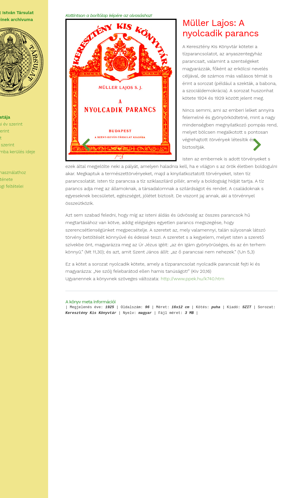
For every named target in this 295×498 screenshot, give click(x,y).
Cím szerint (15, 146)
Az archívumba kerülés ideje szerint (40, 160)
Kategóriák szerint (22, 153)
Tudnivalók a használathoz (27, 174)
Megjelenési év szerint (26, 133)
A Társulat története (21, 181)
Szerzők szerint (19, 140)
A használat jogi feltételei (26, 188)
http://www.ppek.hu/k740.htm (146, 418)
